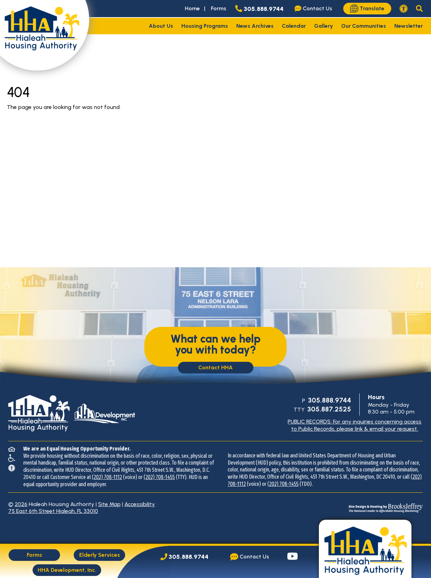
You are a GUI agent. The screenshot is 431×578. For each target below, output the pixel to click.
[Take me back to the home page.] (44, 35)
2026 (21, 504)
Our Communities (363, 26)
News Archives (255, 26)
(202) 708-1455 (159, 477)
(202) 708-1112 (107, 477)
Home (192, 8)
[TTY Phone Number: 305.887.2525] (328, 409)
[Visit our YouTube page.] (292, 557)
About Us (161, 26)
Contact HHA (215, 367)
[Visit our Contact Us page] (315, 8)
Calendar (294, 26)
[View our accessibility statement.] (403, 8)
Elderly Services (99, 555)
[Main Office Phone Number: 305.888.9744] (184, 557)
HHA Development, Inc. (67, 570)
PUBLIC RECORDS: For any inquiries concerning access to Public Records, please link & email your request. (354, 425)
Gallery (323, 26)
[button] (419, 8)
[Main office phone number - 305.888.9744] (260, 8)
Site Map (109, 504)
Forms (218, 8)
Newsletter (408, 26)
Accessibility (139, 504)
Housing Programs (204, 26)
